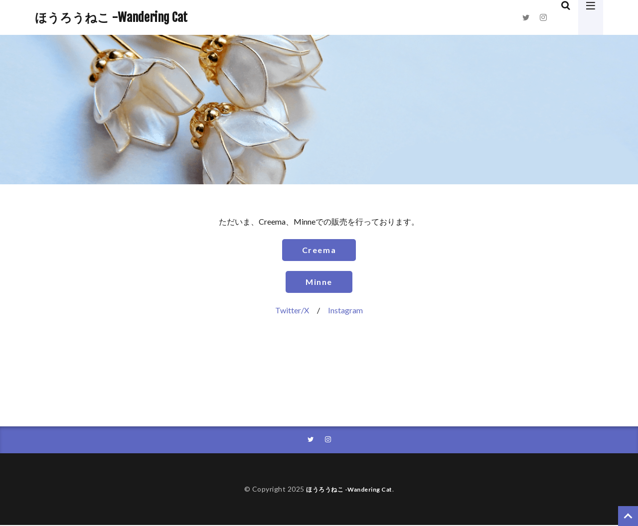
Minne (319, 281)
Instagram (345, 310)
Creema (319, 250)
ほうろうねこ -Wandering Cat (111, 17)
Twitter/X (292, 310)
